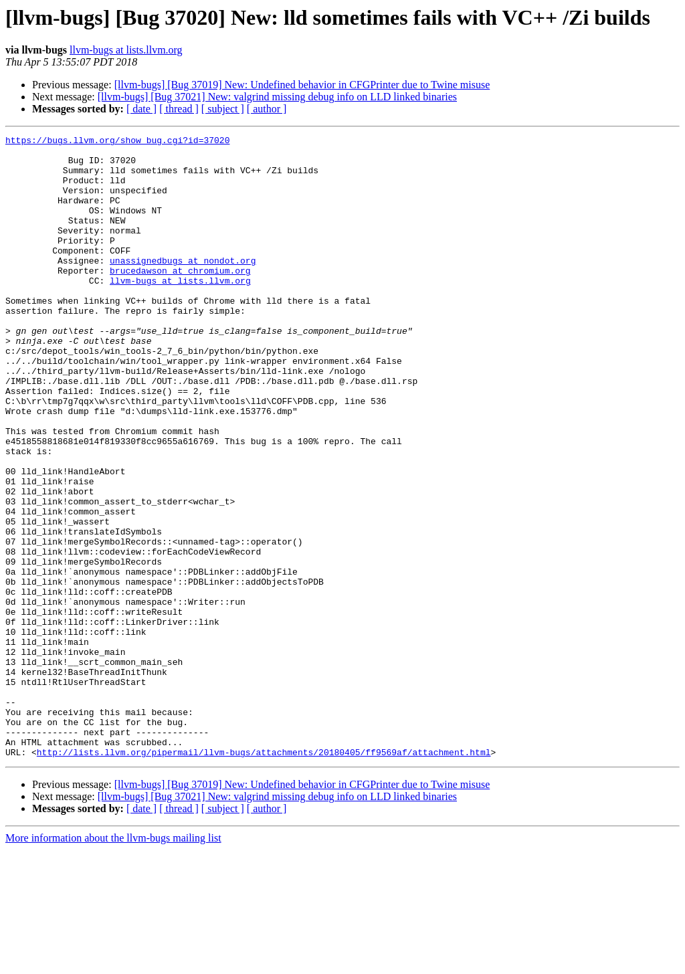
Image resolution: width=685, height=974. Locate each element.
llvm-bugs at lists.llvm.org (126, 50)
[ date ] (141, 108)
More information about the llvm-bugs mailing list (113, 962)
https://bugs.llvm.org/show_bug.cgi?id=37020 (117, 142)
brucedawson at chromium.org (180, 298)
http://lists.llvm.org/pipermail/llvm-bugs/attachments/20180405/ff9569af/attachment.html (264, 876)
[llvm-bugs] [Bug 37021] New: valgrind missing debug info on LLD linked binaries (277, 96)
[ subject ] (222, 108)
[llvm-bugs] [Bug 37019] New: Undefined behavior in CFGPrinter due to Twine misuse (302, 84)
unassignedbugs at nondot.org (183, 286)
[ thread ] (179, 108)
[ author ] (267, 108)
